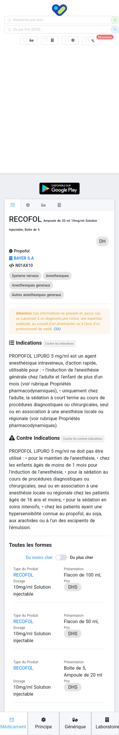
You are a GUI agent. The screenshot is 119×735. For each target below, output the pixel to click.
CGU (57, 329)
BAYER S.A (21, 258)
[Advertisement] (59, 108)
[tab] (12, 204)
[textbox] (59, 20)
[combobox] (59, 20)
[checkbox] (29, 40)
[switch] (59, 557)
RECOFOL (23, 575)
